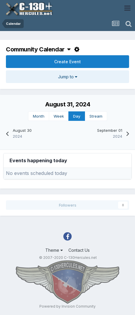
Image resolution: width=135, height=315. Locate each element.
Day (76, 116)
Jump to (67, 76)
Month (38, 116)
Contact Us (79, 250)
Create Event (67, 61)
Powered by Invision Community (67, 306)
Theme (54, 250)
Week (59, 116)
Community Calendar (38, 49)
